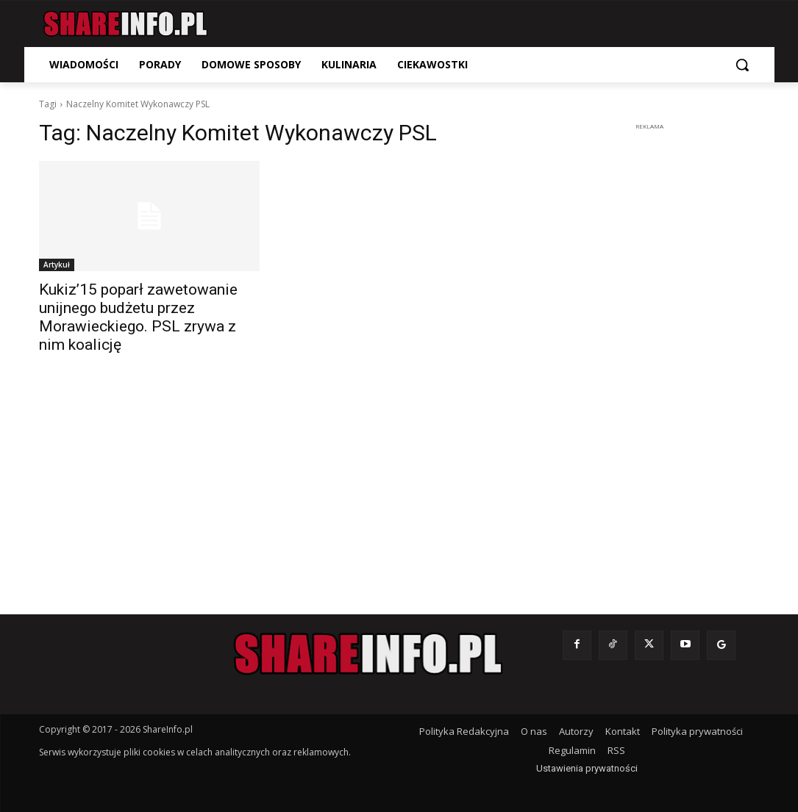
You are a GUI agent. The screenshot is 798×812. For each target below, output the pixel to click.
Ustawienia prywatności (587, 768)
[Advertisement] (649, 354)
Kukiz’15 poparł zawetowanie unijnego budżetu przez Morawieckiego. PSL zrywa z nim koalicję (138, 317)
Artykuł (56, 264)
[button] (742, 64)
